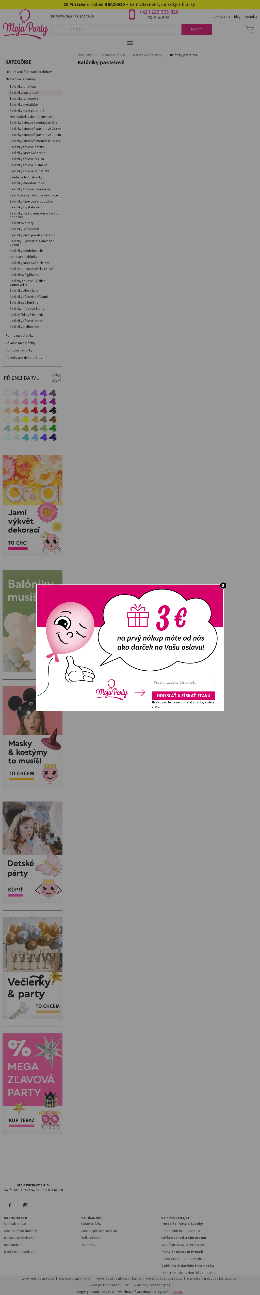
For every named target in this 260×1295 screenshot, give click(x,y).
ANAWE (178, 1292)
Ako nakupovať (15, 1224)
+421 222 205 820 (159, 12)
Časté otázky (91, 1224)
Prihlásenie (222, 17)
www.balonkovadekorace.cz (212, 1279)
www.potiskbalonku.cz (109, 1285)
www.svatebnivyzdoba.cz (118, 1279)
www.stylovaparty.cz (152, 1285)
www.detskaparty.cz (164, 1279)
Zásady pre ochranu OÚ (99, 1231)
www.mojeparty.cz (38, 1279)
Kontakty (88, 1245)
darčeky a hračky (177, 4)
